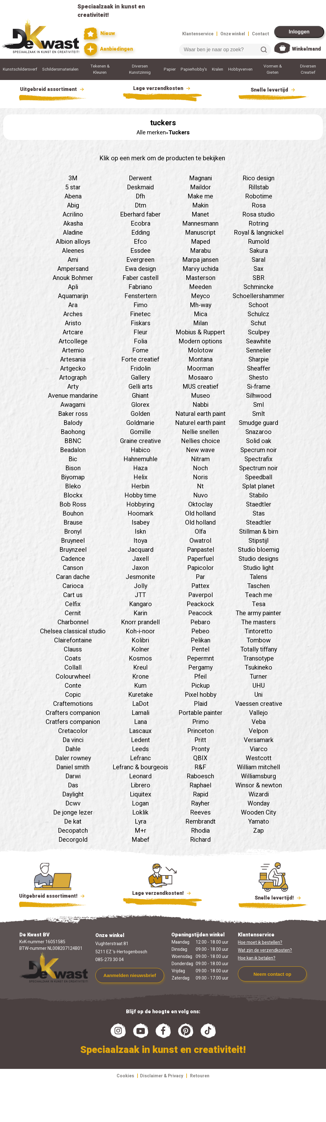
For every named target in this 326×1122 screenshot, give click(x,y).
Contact (260, 34)
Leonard (140, 776)
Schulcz (258, 314)
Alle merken (151, 132)
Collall (73, 667)
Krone (140, 676)
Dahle (73, 749)
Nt (200, 486)
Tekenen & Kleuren (100, 69)
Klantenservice (197, 34)
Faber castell (140, 277)
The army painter (258, 613)
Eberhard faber (140, 214)
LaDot (140, 703)
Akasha (73, 223)
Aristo (73, 323)
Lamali (140, 712)
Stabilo (258, 495)
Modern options (200, 341)
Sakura (258, 250)
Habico (140, 450)
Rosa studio (258, 214)
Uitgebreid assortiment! (52, 896)
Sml (258, 404)
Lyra (140, 821)
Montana (200, 359)
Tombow (259, 640)
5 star (73, 187)
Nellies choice (200, 441)
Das (73, 785)
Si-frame (258, 386)
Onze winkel (232, 34)
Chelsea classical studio (73, 631)
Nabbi (200, 404)
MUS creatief (200, 386)
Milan (200, 323)
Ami (73, 259)
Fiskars (140, 323)
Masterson (200, 277)
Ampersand (72, 268)
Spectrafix (258, 459)
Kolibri (140, 640)
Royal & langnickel (258, 232)
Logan (140, 803)
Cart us (73, 595)
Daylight (73, 794)
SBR (258, 277)
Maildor (200, 187)
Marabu (200, 250)
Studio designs (258, 558)
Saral (258, 259)
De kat (73, 821)
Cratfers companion (73, 721)
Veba (259, 721)
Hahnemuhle (140, 459)
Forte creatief (140, 359)
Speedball (258, 477)
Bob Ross (72, 504)
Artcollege (73, 341)
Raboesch (200, 776)
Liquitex (140, 794)
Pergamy (200, 667)
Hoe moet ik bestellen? (260, 942)
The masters (258, 622)
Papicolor (200, 567)
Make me (200, 196)
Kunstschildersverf (20, 69)
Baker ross (73, 413)
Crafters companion (73, 712)
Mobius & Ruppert (200, 332)
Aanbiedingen (108, 49)
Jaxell (140, 558)
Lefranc (140, 758)
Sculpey (258, 332)
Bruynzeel (73, 549)
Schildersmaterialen (60, 69)
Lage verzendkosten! (162, 894)
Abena (73, 196)
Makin (200, 205)
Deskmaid (140, 187)
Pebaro (200, 622)
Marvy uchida (200, 268)
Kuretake (140, 694)
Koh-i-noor (140, 631)
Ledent (140, 740)
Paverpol (200, 595)
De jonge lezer (73, 812)
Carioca (73, 586)
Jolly (140, 586)
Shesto (258, 377)
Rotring (258, 223)
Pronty (200, 749)
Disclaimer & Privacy (161, 1076)
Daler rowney (73, 758)
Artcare (73, 332)
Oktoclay (200, 504)
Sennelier (258, 350)
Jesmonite (140, 576)
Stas (259, 513)
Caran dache (73, 576)
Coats (73, 658)
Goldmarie (140, 422)
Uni (258, 694)
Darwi (73, 776)
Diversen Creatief (308, 69)
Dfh (140, 196)
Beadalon (73, 450)
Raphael (200, 785)
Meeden (200, 287)
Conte (73, 685)
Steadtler (258, 522)
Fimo (140, 305)
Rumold (258, 241)
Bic (72, 459)
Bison (73, 468)
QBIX (200, 758)
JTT (140, 595)
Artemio (73, 350)
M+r (140, 830)
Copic (73, 694)
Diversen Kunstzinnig (140, 69)
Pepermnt (200, 658)
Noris (200, 477)
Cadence (73, 558)
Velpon (258, 731)
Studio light (258, 567)
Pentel (200, 649)
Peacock (200, 613)
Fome (140, 350)
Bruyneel (73, 540)
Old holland (200, 513)
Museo (200, 395)
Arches (73, 314)
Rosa (259, 205)
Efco (140, 241)
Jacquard (140, 549)
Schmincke (258, 287)
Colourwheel (73, 676)
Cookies (125, 1076)
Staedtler (258, 504)
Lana (140, 721)
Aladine (73, 232)
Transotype (258, 658)
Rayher (200, 803)
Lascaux (140, 731)
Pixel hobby (200, 694)
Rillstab (258, 187)
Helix (140, 477)
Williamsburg (258, 776)
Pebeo (200, 631)
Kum (140, 685)
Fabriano (140, 287)
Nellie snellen (200, 431)
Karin (140, 613)
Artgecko (73, 368)
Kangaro (140, 604)
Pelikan (200, 640)
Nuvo (200, 495)
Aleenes (73, 250)
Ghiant (140, 395)
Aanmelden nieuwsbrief (129, 975)
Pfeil (200, 676)
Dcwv (73, 803)
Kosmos (140, 658)
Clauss (73, 649)
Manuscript (200, 232)
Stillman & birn (258, 531)
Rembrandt (200, 821)
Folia (140, 341)
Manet (200, 214)
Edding (140, 232)
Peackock (200, 604)
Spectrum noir (258, 468)
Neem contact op (272, 974)
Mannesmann (200, 223)
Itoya (140, 540)
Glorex (140, 404)
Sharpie (258, 359)
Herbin (140, 486)
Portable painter (200, 712)
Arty (72, 386)
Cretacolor (73, 731)
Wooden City (258, 812)
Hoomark (140, 513)
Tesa (258, 604)
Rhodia (200, 830)
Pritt (200, 740)
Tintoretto (259, 631)
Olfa (200, 531)
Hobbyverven (240, 69)
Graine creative (140, 441)
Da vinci (73, 740)
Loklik (140, 812)
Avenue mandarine (73, 395)
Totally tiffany (258, 649)
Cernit (73, 613)
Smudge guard (258, 422)
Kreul (140, 667)
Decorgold (73, 839)
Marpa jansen (200, 259)
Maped (200, 241)
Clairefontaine (73, 640)
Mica (200, 314)
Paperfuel (200, 558)
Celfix (73, 604)
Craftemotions (73, 703)
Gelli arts (140, 386)
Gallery (140, 377)
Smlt (258, 413)
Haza (140, 468)
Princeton (200, 731)
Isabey (140, 522)
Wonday (258, 803)
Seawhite (258, 341)
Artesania (73, 359)
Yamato (258, 821)
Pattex (200, 586)
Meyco (200, 296)
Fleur (140, 332)
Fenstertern (140, 296)
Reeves (200, 812)
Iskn (140, 531)
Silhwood (258, 395)
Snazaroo (258, 431)
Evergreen (140, 259)
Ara (73, 305)
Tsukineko (258, 667)
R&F (200, 767)
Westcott (259, 758)
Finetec (140, 314)
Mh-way (200, 305)
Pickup (200, 685)
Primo (200, 721)
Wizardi (258, 794)
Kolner (140, 649)
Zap (258, 830)
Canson (73, 567)
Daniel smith (72, 767)
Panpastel (200, 549)
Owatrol (200, 540)
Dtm (140, 205)
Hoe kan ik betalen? (256, 958)
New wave (200, 450)
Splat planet (258, 486)
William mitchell (258, 767)
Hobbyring (140, 504)
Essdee (140, 250)
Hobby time (140, 495)
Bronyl (73, 531)
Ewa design (140, 268)
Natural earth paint (200, 413)
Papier (170, 69)
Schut (258, 323)
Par (200, 576)
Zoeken (264, 49)
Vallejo (258, 712)
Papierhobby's (194, 69)
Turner (258, 676)
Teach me (258, 595)
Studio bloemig (258, 549)
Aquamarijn (73, 296)
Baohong (73, 431)
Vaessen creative (258, 703)
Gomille (140, 431)
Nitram (200, 459)
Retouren (199, 1076)
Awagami (72, 404)
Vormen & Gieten (272, 69)
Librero (140, 785)
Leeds (140, 749)
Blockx (73, 495)
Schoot (258, 305)
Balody (72, 422)
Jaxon (140, 567)
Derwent (140, 178)
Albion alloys (73, 241)
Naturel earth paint (200, 422)
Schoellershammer (258, 296)
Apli (73, 287)
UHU (259, 685)
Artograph (73, 377)
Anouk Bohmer (73, 277)
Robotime (258, 196)
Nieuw (99, 33)
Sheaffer (258, 368)
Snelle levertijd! (273, 897)
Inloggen (299, 31)
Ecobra (140, 223)
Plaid (200, 703)
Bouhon (73, 513)
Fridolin (140, 368)
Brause (73, 522)
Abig (73, 205)
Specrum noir (258, 450)
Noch (200, 468)
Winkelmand (306, 49)
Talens (258, 576)
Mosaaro (200, 377)
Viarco (259, 749)
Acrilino (73, 214)
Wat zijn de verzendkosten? (265, 950)
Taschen (258, 586)
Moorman (200, 368)
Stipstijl (258, 540)
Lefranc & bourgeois (140, 767)
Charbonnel (73, 622)
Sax (258, 268)
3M (73, 178)
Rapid (200, 794)
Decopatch (73, 830)
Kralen (217, 69)
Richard (200, 839)
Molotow (200, 350)
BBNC (72, 441)
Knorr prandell (140, 622)
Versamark (258, 740)
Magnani (200, 178)
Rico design (258, 178)
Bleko (73, 486)
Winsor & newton (258, 785)
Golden (140, 413)
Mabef (140, 839)
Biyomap (73, 477)
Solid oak (258, 441)
